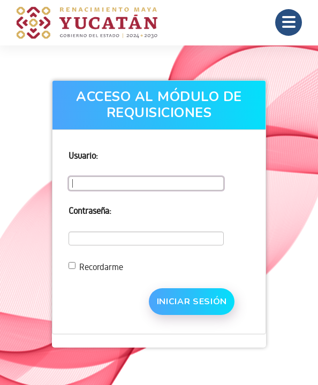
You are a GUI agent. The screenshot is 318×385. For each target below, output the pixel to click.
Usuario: (83, 155)
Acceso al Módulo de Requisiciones (159, 105)
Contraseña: (90, 210)
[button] (288, 22)
